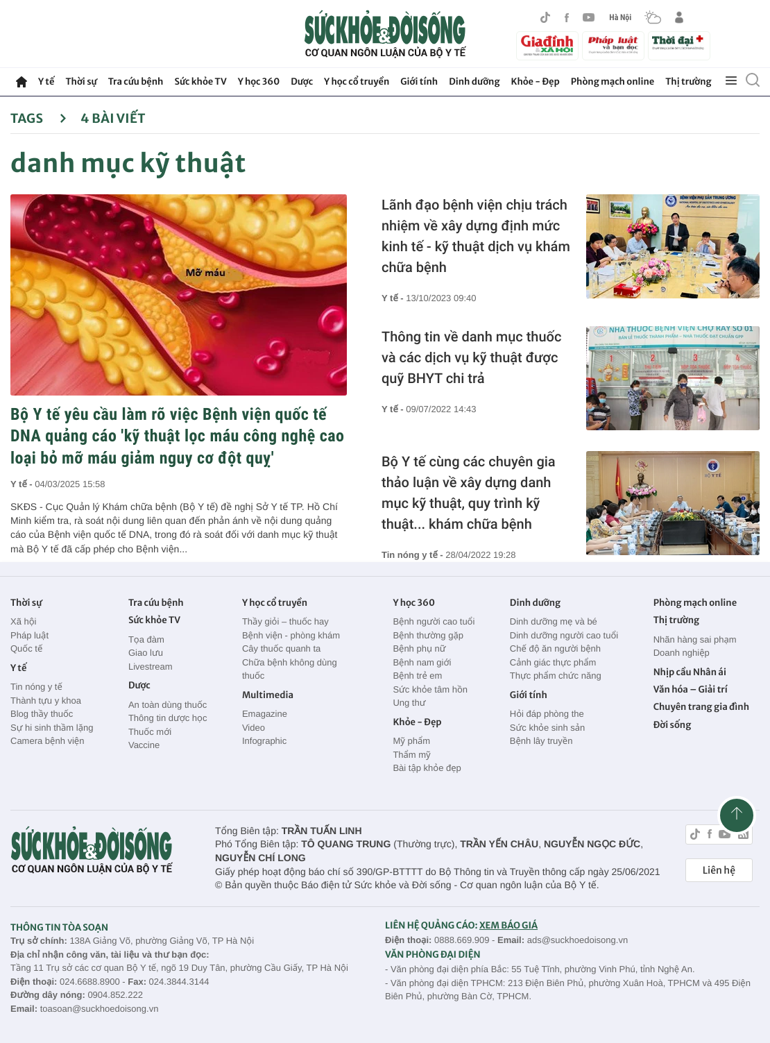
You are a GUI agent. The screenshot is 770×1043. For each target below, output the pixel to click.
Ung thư (409, 702)
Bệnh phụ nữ (419, 648)
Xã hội (23, 621)
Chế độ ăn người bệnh (555, 648)
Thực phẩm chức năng (555, 675)
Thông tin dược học (167, 718)
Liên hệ (719, 870)
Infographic (264, 741)
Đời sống (672, 725)
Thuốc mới (149, 732)
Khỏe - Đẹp (535, 81)
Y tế (46, 81)
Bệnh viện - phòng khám (291, 635)
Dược (302, 81)
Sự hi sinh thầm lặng (51, 727)
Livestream (150, 666)
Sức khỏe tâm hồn (430, 689)
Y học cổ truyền (356, 81)
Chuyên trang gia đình (701, 707)
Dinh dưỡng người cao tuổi (564, 635)
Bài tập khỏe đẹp (427, 768)
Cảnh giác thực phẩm (553, 662)
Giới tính (419, 81)
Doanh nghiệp (681, 652)
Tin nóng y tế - (413, 555)
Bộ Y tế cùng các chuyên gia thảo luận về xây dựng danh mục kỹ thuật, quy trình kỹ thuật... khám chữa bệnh (469, 492)
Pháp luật (29, 635)
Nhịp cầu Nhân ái (689, 672)
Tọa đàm (146, 639)
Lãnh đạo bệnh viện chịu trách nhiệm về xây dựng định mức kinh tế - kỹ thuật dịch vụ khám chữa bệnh (476, 235)
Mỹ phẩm (411, 741)
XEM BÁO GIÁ (508, 925)
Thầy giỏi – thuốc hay (285, 621)
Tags (38, 118)
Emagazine (264, 714)
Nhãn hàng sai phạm (695, 639)
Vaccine (144, 745)
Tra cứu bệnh (136, 81)
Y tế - (22, 484)
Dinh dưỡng (474, 81)
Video (253, 727)
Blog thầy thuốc (41, 714)
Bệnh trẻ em (417, 675)
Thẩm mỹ (411, 754)
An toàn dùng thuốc (167, 704)
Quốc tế (26, 648)
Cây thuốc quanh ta (281, 648)
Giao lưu (145, 652)
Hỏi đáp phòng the (547, 714)
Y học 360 (259, 81)
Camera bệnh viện (47, 741)
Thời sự (80, 81)
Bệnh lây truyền (541, 741)
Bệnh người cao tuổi (433, 621)
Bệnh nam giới (422, 662)
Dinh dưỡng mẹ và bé (553, 621)
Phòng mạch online (612, 81)
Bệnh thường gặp (428, 635)
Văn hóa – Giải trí (690, 689)
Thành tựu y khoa (45, 700)
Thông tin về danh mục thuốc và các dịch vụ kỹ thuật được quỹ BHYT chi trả (471, 357)
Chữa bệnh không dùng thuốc (289, 669)
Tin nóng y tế (36, 686)
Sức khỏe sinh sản (547, 727)
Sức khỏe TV (200, 81)
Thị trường (688, 81)
